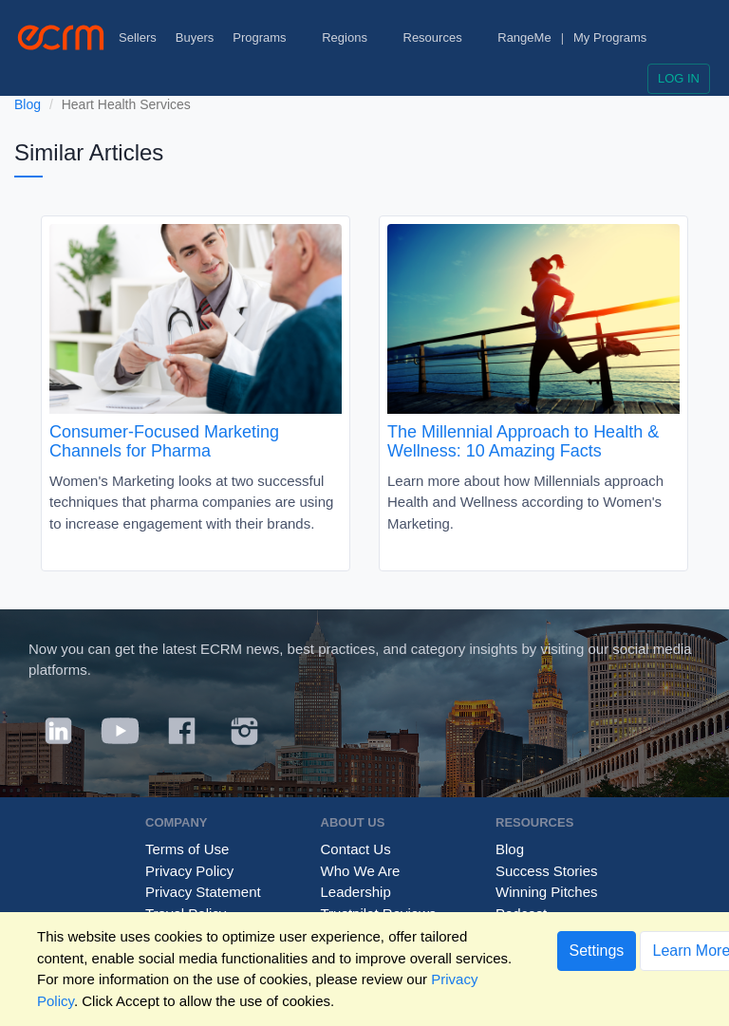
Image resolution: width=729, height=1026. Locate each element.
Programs (268, 37)
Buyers (195, 37)
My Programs (609, 37)
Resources (441, 37)
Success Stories (546, 871)
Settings (597, 950)
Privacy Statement (203, 892)
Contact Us (356, 849)
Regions (352, 37)
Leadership (356, 892)
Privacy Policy (189, 871)
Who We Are (361, 871)
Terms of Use (187, 849)
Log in (679, 78)
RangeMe (524, 37)
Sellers (138, 37)
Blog (27, 104)
